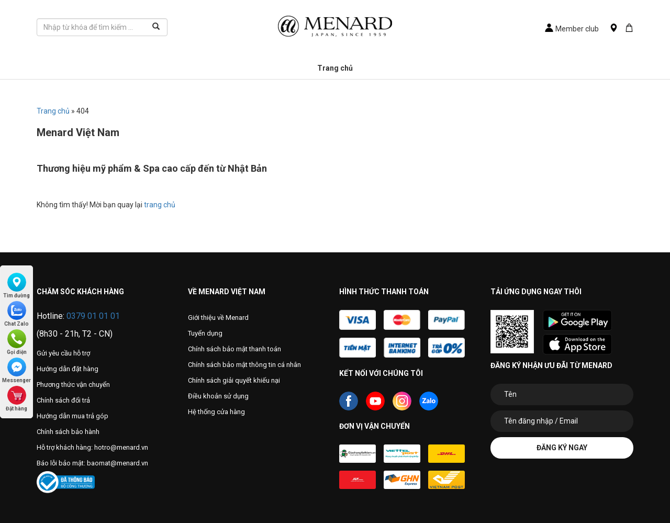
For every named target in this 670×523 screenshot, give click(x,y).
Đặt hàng (16, 398)
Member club (572, 29)
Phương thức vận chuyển (73, 384)
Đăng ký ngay (562, 447)
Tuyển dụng (205, 333)
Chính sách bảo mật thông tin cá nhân (244, 365)
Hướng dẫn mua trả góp (72, 416)
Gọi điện (17, 342)
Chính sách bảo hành (68, 432)
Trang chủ (335, 68)
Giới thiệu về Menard (218, 317)
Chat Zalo (16, 314)
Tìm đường (16, 285)
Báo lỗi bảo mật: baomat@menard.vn (92, 463)
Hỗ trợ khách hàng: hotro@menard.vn (92, 447)
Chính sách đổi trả (63, 400)
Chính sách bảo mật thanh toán (234, 349)
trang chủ (159, 205)
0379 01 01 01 (93, 316)
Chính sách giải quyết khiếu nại (234, 380)
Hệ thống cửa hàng (216, 412)
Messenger (16, 370)
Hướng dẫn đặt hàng (67, 369)
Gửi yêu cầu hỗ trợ (63, 353)
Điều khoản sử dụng (218, 396)
